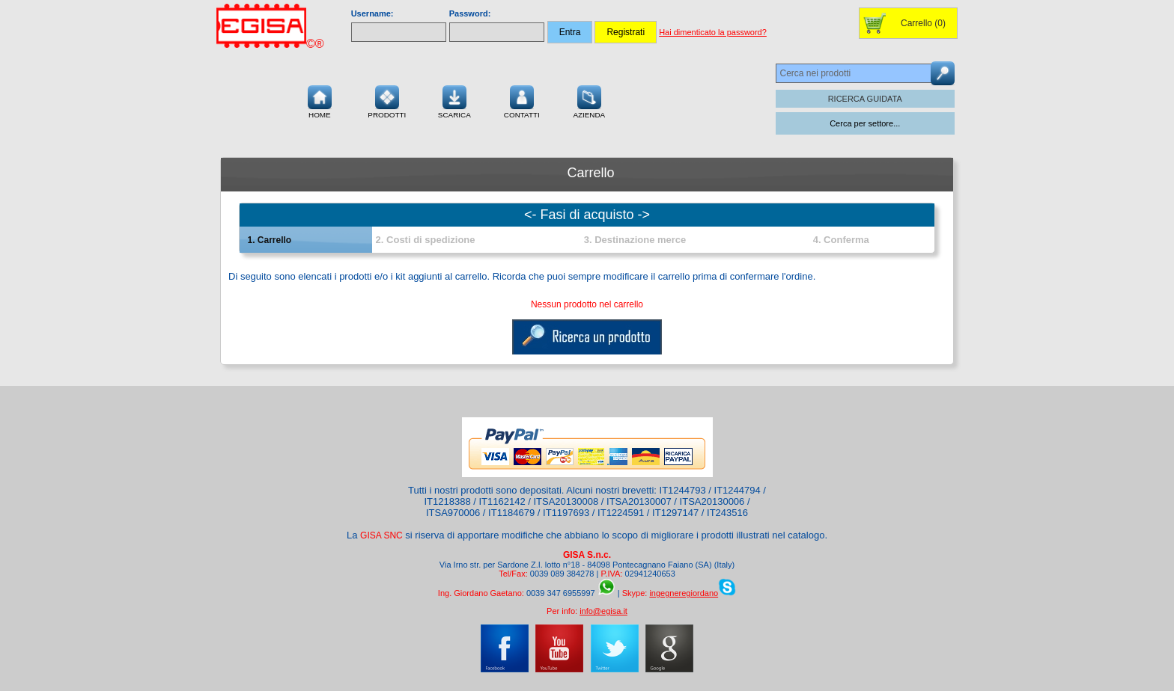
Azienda (589, 100)
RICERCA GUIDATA (865, 98)
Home (320, 100)
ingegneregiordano (683, 593)
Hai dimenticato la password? (713, 32)
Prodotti (387, 100)
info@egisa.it (603, 610)
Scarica (454, 100)
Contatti (522, 100)
